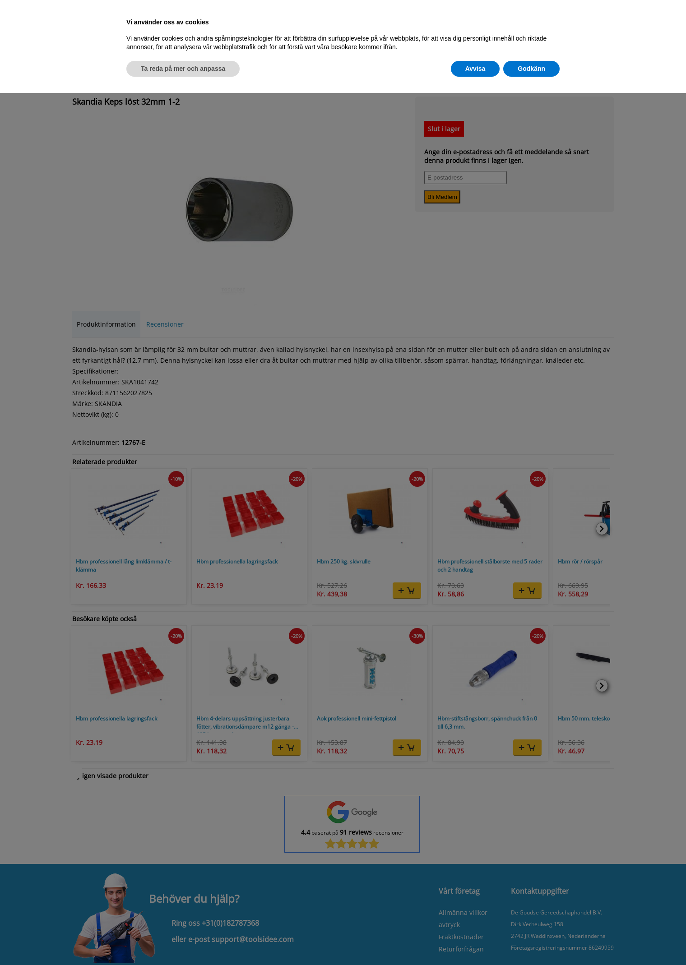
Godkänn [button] (531, 68)
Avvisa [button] (475, 68)
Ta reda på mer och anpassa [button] (183, 68)
